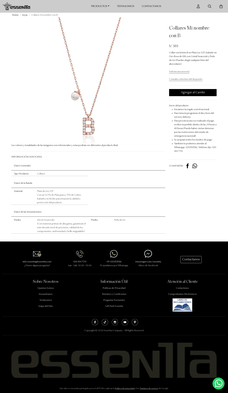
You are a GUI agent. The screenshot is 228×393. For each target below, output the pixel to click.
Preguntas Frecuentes (114, 300)
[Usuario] (198, 6)
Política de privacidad (125, 388)
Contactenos (182, 288)
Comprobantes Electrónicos (182, 294)
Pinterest (135, 322)
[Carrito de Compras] (221, 6)
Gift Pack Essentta (114, 306)
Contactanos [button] (191, 259)
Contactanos (151, 6)
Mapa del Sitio (45, 306)
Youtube (125, 322)
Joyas (25, 15)
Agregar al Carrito (193, 92)
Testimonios (125, 6)
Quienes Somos (46, 288)
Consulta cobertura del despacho (186, 79)
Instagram (115, 322)
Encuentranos (46, 294)
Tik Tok (105, 322)
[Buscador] (209, 6)
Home (15, 15)
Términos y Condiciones (114, 294)
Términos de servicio (149, 388)
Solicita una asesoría (179, 72)
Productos (99, 6)
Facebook (95, 322)
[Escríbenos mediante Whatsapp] (218, 383)
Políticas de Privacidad (114, 288)
